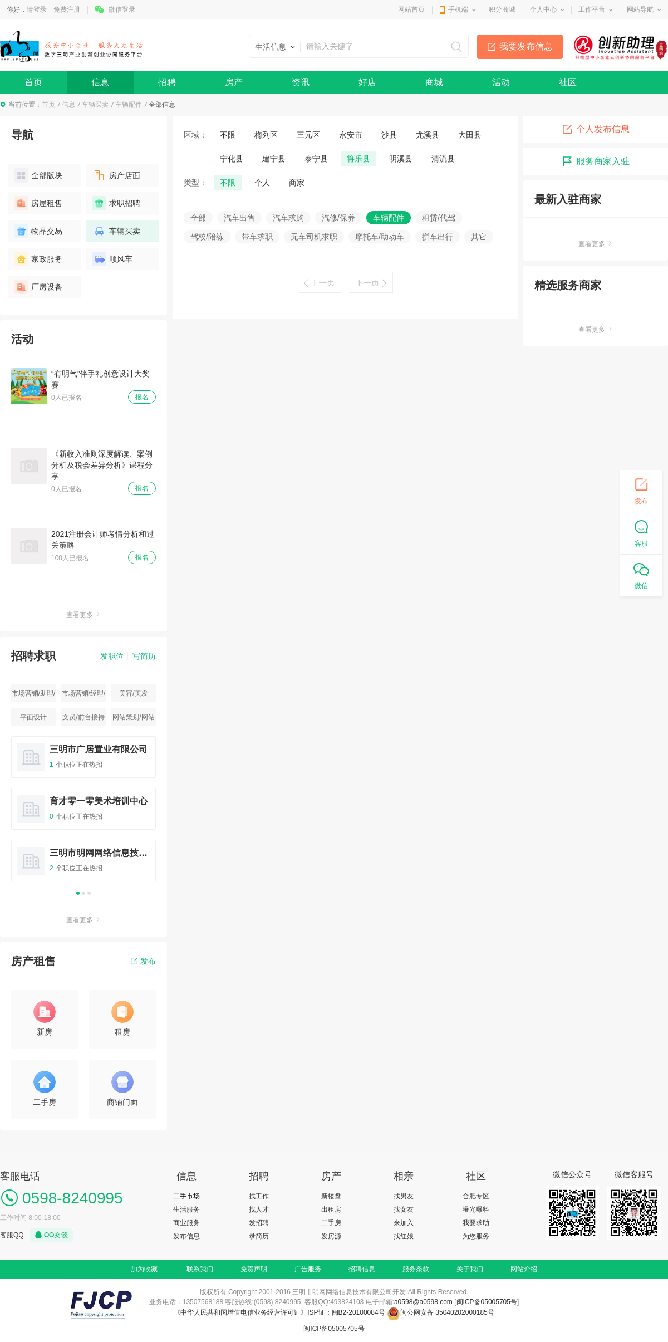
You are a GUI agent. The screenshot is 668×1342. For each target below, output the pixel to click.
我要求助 (476, 1223)
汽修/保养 (338, 217)
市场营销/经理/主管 (84, 695)
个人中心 (543, 9)
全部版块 (38, 175)
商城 (434, 82)
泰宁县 (316, 158)
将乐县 (358, 158)
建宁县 (274, 158)
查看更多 (83, 615)
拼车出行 (437, 236)
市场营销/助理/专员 (34, 695)
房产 (234, 82)
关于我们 (469, 1269)
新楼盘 (331, 1196)
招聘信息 (361, 1269)
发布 (143, 961)
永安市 (350, 134)
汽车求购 (288, 217)
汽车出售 (239, 217)
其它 (479, 236)
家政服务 (38, 259)
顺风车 (112, 259)
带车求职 (257, 236)
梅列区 (266, 134)
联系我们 (199, 1269)
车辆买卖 (95, 105)
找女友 (404, 1209)
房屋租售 (38, 203)
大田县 (470, 134)
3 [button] (89, 893)
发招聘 (259, 1223)
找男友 (404, 1196)
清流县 (443, 158)
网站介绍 (523, 1269)
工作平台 (591, 9)
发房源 (331, 1236)
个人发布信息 (596, 129)
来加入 (404, 1223)
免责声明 (253, 1269)
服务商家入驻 (596, 161)
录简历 (259, 1236)
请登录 (37, 9)
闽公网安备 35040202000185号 (440, 1312)
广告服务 (307, 1269)
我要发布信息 (526, 46)
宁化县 (231, 158)
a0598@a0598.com (423, 1302)
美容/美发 (133, 693)
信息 (100, 82)
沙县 (389, 134)
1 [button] (78, 893)
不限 (227, 134)
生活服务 (186, 1209)
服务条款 (415, 1269)
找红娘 (404, 1236)
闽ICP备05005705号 (486, 1302)
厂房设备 (38, 287)
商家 (296, 182)
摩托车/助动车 (379, 236)
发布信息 (186, 1236)
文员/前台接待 (83, 717)
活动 (501, 82)
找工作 (259, 1196)
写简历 (144, 656)
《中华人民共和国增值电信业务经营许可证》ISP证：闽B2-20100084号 (280, 1312)
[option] (83, 814)
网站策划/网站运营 (133, 719)
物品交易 (38, 231)
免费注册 (66, 9)
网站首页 (411, 9)
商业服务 (186, 1223)
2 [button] (83, 893)
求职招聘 (116, 203)
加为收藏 (144, 1269)
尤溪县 (427, 134)
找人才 (259, 1209)
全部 (198, 217)
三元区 (308, 134)
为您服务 (476, 1236)
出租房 (331, 1209)
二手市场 (186, 1196)
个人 (262, 182)
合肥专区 (476, 1196)
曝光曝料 (476, 1209)
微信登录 (122, 9)
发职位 (112, 656)
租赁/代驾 (438, 217)
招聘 (167, 82)
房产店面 (116, 175)
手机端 (458, 9)
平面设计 (33, 717)
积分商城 (502, 9)
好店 (367, 82)
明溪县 (400, 158)
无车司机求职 (314, 236)
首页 (33, 82)
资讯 (301, 82)
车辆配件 (128, 105)
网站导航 (640, 9)
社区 (568, 82)
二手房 (331, 1223)
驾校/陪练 (207, 236)
